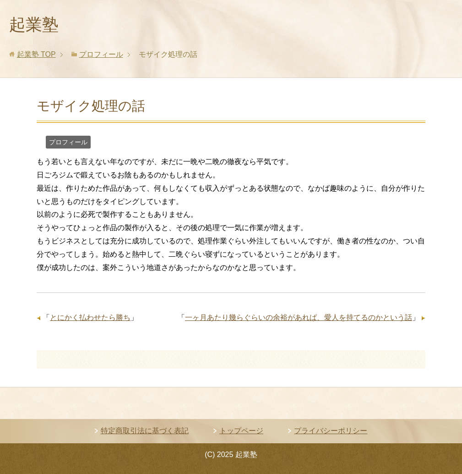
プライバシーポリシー (330, 431)
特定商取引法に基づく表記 (145, 431)
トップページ (241, 431)
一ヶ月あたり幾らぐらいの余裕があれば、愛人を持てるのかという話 (298, 317)
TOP (36, 54)
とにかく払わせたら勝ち (90, 317)
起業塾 (34, 24)
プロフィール (68, 142)
